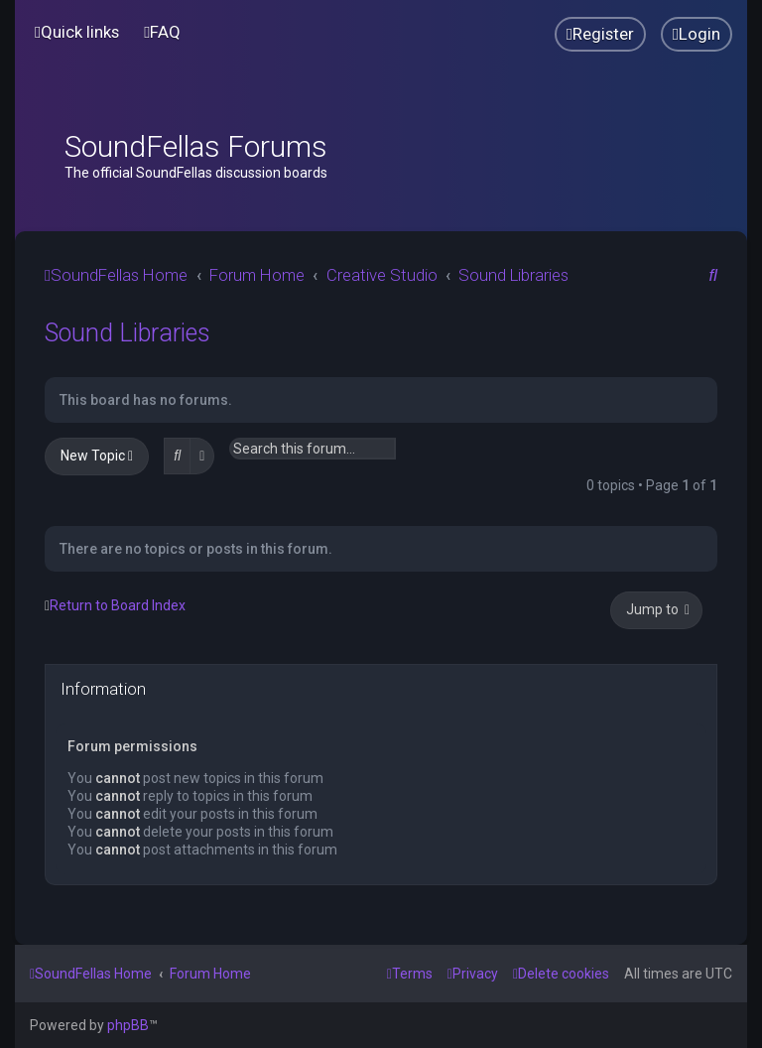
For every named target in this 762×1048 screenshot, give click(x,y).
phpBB (128, 1025)
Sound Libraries (127, 333)
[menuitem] (162, 32)
